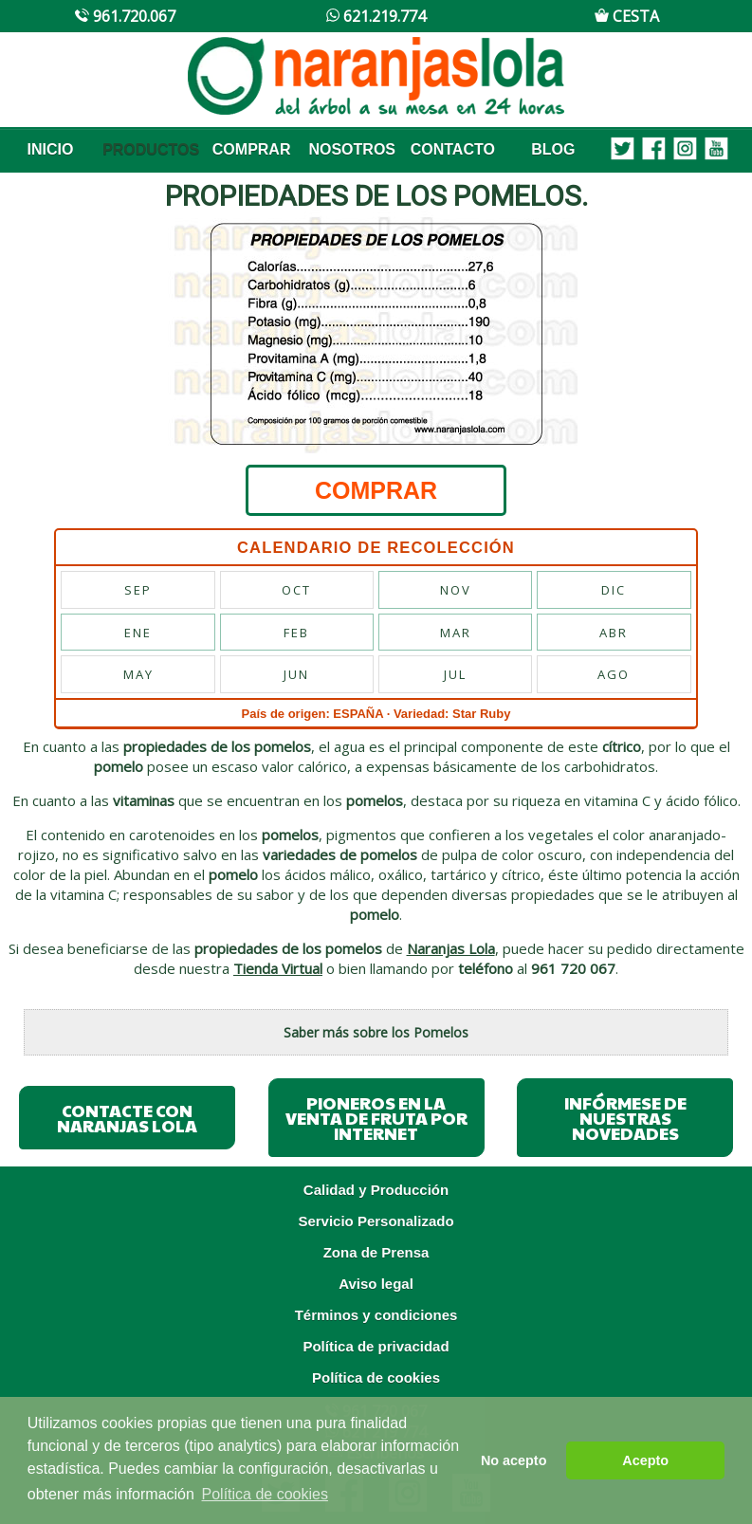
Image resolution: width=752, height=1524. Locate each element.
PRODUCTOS (150, 149)
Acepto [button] (645, 1460)
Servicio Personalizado (375, 1221)
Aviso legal (376, 1284)
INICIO (51, 149)
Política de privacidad (376, 1346)
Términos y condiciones (376, 1315)
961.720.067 (124, 16)
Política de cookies (376, 1377)
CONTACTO (453, 149)
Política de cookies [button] (265, 1494)
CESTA (626, 16)
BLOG (553, 149)
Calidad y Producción (376, 1190)
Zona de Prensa (376, 1252)
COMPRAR (251, 149)
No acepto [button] (514, 1460)
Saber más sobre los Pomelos (376, 1032)
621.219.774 (376, 16)
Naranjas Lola (451, 948)
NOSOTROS (351, 149)
